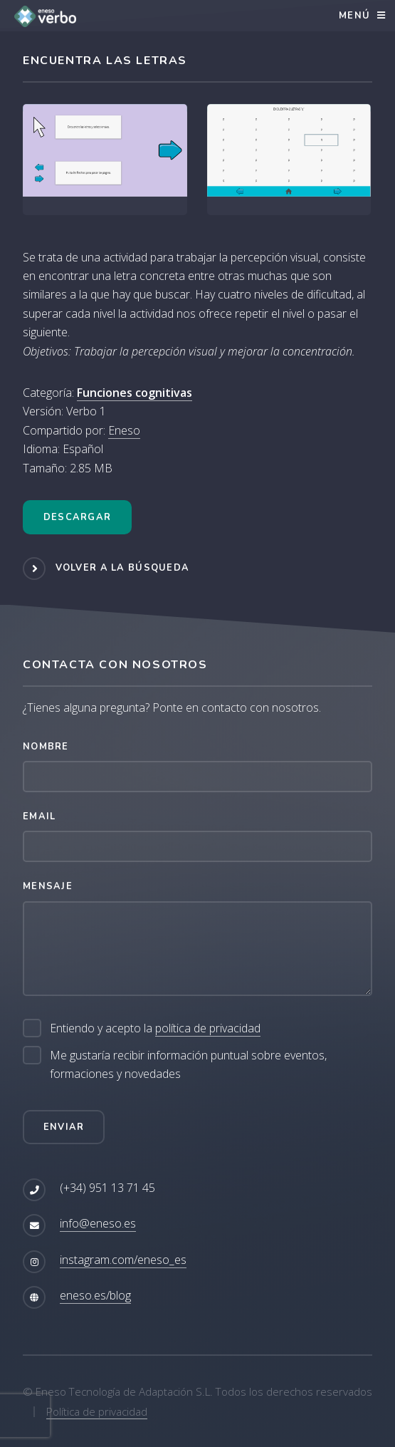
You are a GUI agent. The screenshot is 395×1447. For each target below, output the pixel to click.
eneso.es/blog (95, 1295)
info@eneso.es (98, 1223)
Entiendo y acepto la (155, 1028)
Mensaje (48, 886)
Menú (354, 15)
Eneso (124, 430)
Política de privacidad (96, 1411)
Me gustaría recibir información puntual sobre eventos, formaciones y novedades (188, 1064)
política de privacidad (207, 1028)
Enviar (64, 1127)
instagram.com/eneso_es (123, 1259)
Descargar (77, 517)
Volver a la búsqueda (123, 567)
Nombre (46, 746)
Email (39, 816)
